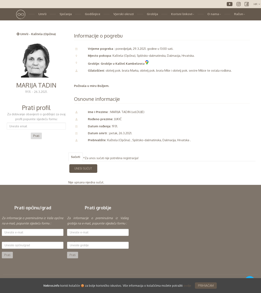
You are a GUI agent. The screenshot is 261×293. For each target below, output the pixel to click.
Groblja (152, 14)
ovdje (187, 285)
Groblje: (72, 240)
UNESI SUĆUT (83, 168)
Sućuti (75, 157)
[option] (32, 236)
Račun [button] (239, 14)
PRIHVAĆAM (206, 285)
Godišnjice (92, 14)
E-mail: (6, 227)
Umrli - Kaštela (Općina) (36, 34)
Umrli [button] (42, 14)
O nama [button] (214, 14)
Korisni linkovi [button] (182, 14)
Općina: (7, 240)
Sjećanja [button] (66, 14)
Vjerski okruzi (123, 14)
